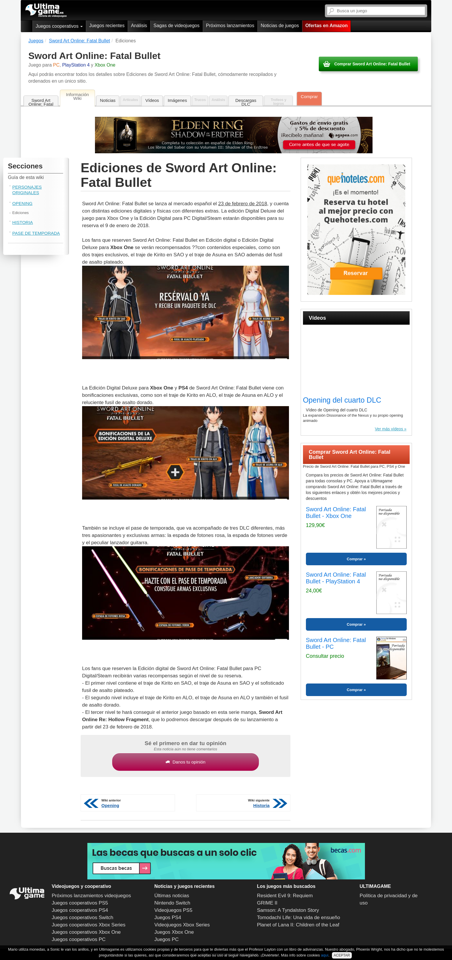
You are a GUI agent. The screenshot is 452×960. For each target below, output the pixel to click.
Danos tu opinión (186, 761)
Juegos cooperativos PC (78, 939)
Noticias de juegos (280, 25)
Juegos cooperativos (59, 26)
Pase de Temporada (36, 233)
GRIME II (267, 903)
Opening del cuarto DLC (342, 400)
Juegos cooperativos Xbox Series (88, 925)
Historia (22, 222)
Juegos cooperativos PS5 (80, 903)
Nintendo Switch (172, 903)
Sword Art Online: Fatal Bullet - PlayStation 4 (336, 578)
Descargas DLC (245, 102)
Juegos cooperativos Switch (82, 917)
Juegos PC (166, 939)
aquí (324, 955)
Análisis (139, 25)
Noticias (107, 100)
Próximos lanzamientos (230, 25)
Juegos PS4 (167, 917)
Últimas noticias (171, 895)
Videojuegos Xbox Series (182, 925)
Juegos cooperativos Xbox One (86, 932)
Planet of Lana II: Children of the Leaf (298, 925)
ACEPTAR (342, 955)
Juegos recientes (106, 25)
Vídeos (152, 100)
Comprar (309, 96)
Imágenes (177, 100)
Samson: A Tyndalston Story (288, 910)
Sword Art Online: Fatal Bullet (40, 102)
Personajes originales (27, 190)
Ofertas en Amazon (326, 25)
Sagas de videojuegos (176, 25)
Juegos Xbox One (174, 932)
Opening (22, 203)
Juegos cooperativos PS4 (80, 910)
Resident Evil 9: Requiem (285, 895)
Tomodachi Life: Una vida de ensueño (298, 917)
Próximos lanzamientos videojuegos (91, 895)
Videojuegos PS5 (173, 910)
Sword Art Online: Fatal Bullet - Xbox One (336, 512)
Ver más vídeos (389, 429)
